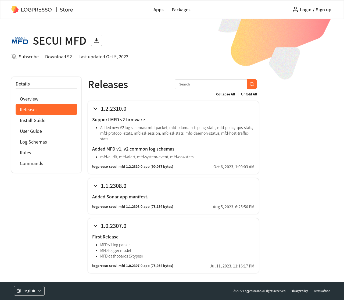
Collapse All (225, 94)
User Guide (31, 131)
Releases (28, 109)
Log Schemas (33, 141)
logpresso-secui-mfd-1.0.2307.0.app (121, 265)
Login (305, 9)
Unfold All (249, 94)
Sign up (323, 9)
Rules (25, 152)
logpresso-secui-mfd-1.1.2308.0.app (121, 206)
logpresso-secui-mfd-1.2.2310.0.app (121, 166)
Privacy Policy (299, 291)
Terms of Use (322, 291)
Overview (29, 98)
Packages (181, 9)
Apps (158, 9)
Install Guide (32, 120)
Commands (31, 163)
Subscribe (29, 56)
